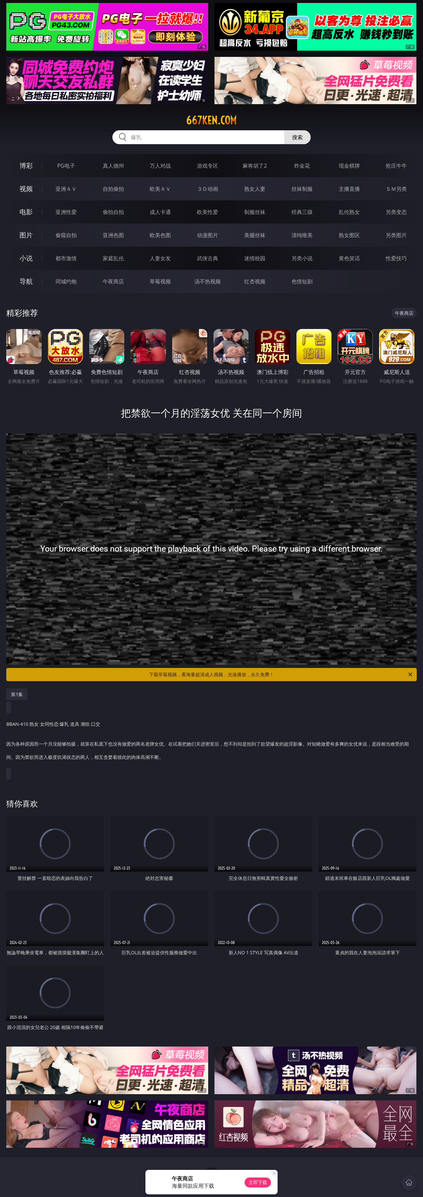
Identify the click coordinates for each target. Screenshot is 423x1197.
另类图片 (396, 235)
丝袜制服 (302, 188)
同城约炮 (66, 281)
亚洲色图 (113, 235)
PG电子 (66, 165)
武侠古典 (207, 258)
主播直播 (349, 188)
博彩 (26, 165)
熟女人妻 (254, 188)
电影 (26, 211)
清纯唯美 (302, 235)
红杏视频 (254, 281)
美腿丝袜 (254, 235)
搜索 (297, 137)
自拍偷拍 (113, 188)
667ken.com (211, 120)
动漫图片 (207, 235)
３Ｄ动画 (207, 188)
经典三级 (302, 212)
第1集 (17, 694)
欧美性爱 (207, 212)
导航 (26, 281)
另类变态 (396, 212)
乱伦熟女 (349, 212)
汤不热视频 (207, 281)
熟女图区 (349, 235)
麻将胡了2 (255, 165)
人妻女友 (160, 258)
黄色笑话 (349, 258)
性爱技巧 (396, 258)
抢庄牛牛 (396, 165)
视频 (26, 188)
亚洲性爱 (66, 212)
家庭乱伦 (113, 258)
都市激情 (66, 258)
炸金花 (302, 165)
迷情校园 (254, 258)
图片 (26, 234)
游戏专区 (207, 165)
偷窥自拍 (66, 235)
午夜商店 (113, 281)
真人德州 (113, 165)
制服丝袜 (254, 212)
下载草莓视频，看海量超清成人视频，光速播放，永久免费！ (281, 675)
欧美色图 (160, 235)
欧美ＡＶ (160, 188)
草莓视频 (160, 281)
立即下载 (258, 1182)
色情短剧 (302, 281)
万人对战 (160, 165)
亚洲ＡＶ (66, 188)
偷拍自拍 (113, 212)
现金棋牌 (349, 165)
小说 (26, 258)
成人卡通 (160, 212)
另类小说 (302, 258)
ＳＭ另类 (396, 188)
